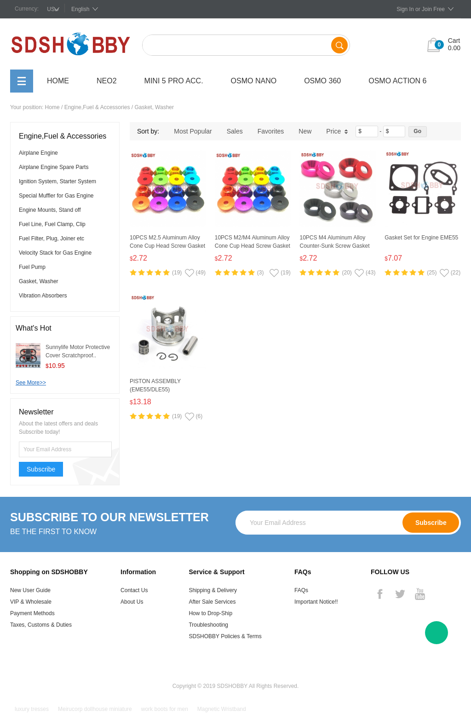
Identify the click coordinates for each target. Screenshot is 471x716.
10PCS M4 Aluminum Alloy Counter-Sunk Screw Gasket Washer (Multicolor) (334, 245)
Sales (235, 131)
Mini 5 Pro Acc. (173, 81)
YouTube (420, 594)
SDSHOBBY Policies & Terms (225, 636)
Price (337, 131)
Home (58, 81)
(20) (346, 272)
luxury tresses (32, 709)
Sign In (405, 9)
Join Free (433, 9)
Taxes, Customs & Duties (41, 625)
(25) (432, 272)
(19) (177, 272)
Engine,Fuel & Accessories (97, 107)
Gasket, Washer (154, 107)
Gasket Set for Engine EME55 (421, 237)
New (305, 131)
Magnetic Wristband (221, 709)
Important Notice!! (316, 602)
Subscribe (41, 469)
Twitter (400, 594)
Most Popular (193, 131)
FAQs (301, 590)
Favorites (271, 131)
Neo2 (107, 81)
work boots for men (164, 709)
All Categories (21, 81)
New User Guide (30, 590)
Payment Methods (32, 613)
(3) (260, 272)
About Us (132, 602)
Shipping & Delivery (213, 590)
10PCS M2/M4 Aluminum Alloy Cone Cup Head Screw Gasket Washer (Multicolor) (252, 245)
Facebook (380, 594)
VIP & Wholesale (31, 602)
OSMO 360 (322, 81)
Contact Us (134, 590)
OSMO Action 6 (397, 81)
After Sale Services (212, 602)
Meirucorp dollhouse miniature (95, 709)
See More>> (31, 382)
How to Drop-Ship (210, 613)
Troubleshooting (208, 625)
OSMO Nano (254, 81)
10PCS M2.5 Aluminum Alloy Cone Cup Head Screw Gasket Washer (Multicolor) (167, 245)
